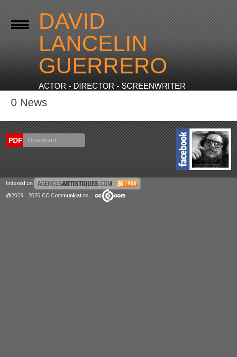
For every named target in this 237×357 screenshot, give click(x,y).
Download (41, 140)
